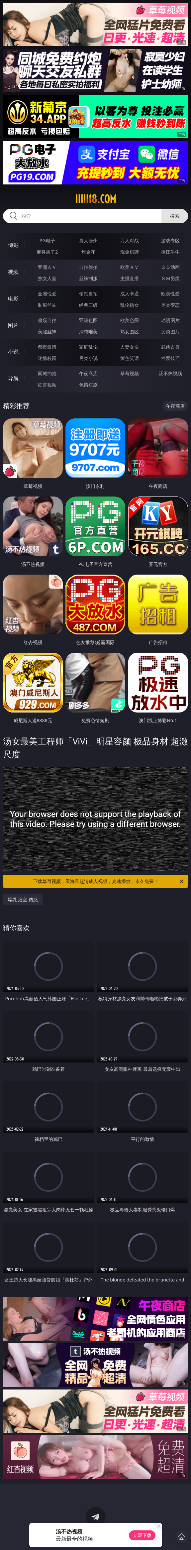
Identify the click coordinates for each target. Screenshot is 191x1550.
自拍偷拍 (88, 267)
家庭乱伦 (88, 347)
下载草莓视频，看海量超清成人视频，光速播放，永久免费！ (109, 881)
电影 (13, 298)
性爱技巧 (170, 358)
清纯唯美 (88, 331)
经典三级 (88, 305)
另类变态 (170, 305)
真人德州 (88, 240)
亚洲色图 (88, 320)
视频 (13, 272)
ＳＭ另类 (170, 278)
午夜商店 (88, 373)
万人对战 (129, 240)
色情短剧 (88, 385)
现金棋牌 (129, 252)
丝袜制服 (88, 278)
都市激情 (47, 347)
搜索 (174, 216)
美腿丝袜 (47, 331)
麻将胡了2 (47, 252)
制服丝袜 (47, 305)
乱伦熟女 (129, 305)
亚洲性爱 (47, 293)
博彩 (13, 245)
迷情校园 (47, 358)
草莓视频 (129, 373)
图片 (13, 325)
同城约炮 (47, 373)
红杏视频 (47, 385)
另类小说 (88, 358)
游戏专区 (170, 240)
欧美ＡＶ (129, 267)
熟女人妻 (47, 278)
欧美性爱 (170, 293)
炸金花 (88, 252)
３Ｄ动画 (170, 267)
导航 (13, 378)
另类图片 (170, 331)
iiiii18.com (95, 199)
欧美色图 (129, 320)
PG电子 (47, 240)
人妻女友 (129, 347)
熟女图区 (129, 331)
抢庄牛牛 (170, 252)
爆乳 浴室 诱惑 (23, 899)
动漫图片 (170, 320)
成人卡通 (129, 293)
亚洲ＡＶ (47, 267)
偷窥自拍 (47, 320)
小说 (13, 351)
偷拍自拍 (88, 293)
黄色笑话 (129, 358)
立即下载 (142, 1535)
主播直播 (129, 278)
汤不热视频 (170, 373)
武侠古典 (170, 347)
